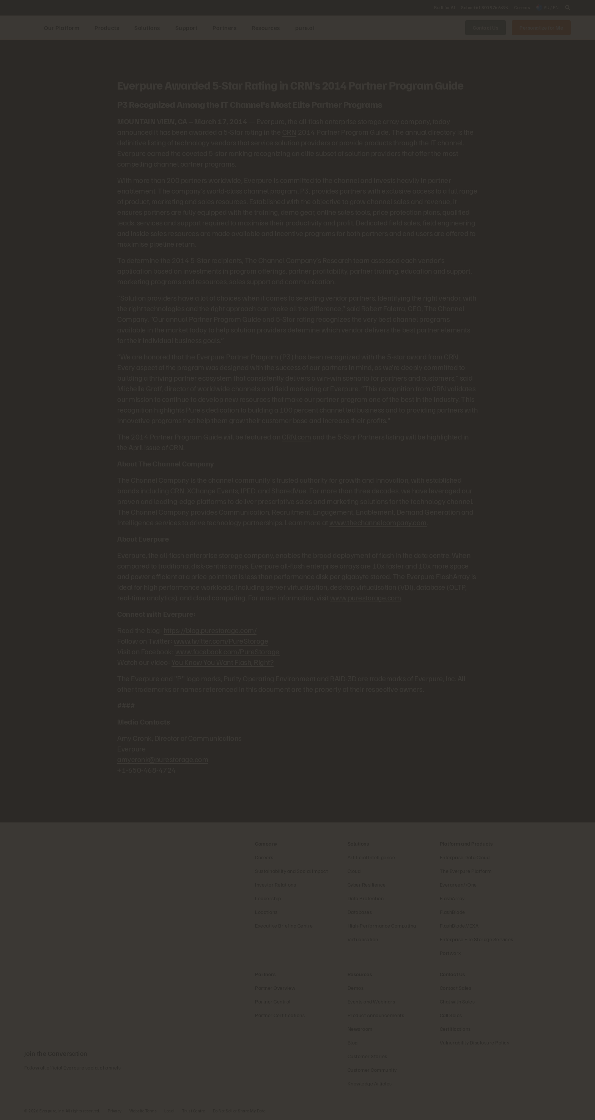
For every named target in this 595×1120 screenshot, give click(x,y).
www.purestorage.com (365, 597)
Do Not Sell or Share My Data (239, 1110)
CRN (289, 132)
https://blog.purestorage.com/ (210, 630)
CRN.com (297, 436)
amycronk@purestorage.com (162, 759)
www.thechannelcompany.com (378, 522)
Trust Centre (193, 1110)
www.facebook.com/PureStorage (227, 651)
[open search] (568, 8)
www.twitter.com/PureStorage (221, 641)
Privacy (115, 1110)
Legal (169, 1110)
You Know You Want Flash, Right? (223, 662)
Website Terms (143, 1110)
